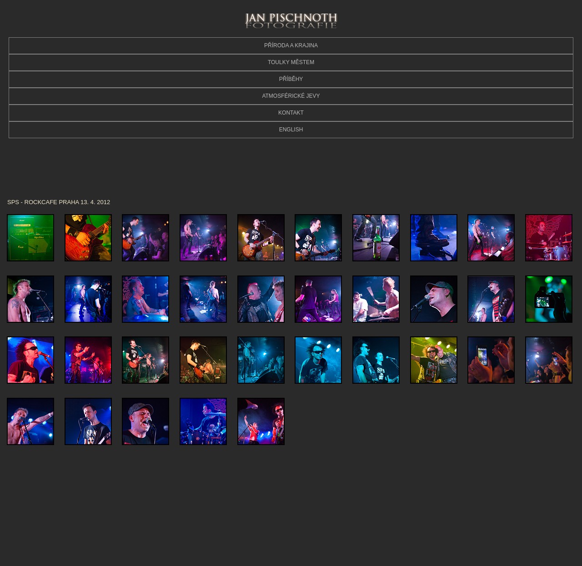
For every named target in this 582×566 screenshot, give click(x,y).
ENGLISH (291, 129)
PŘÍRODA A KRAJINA (291, 45)
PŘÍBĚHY (291, 79)
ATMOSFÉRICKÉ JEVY (291, 96)
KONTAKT (291, 113)
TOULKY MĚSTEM (291, 62)
